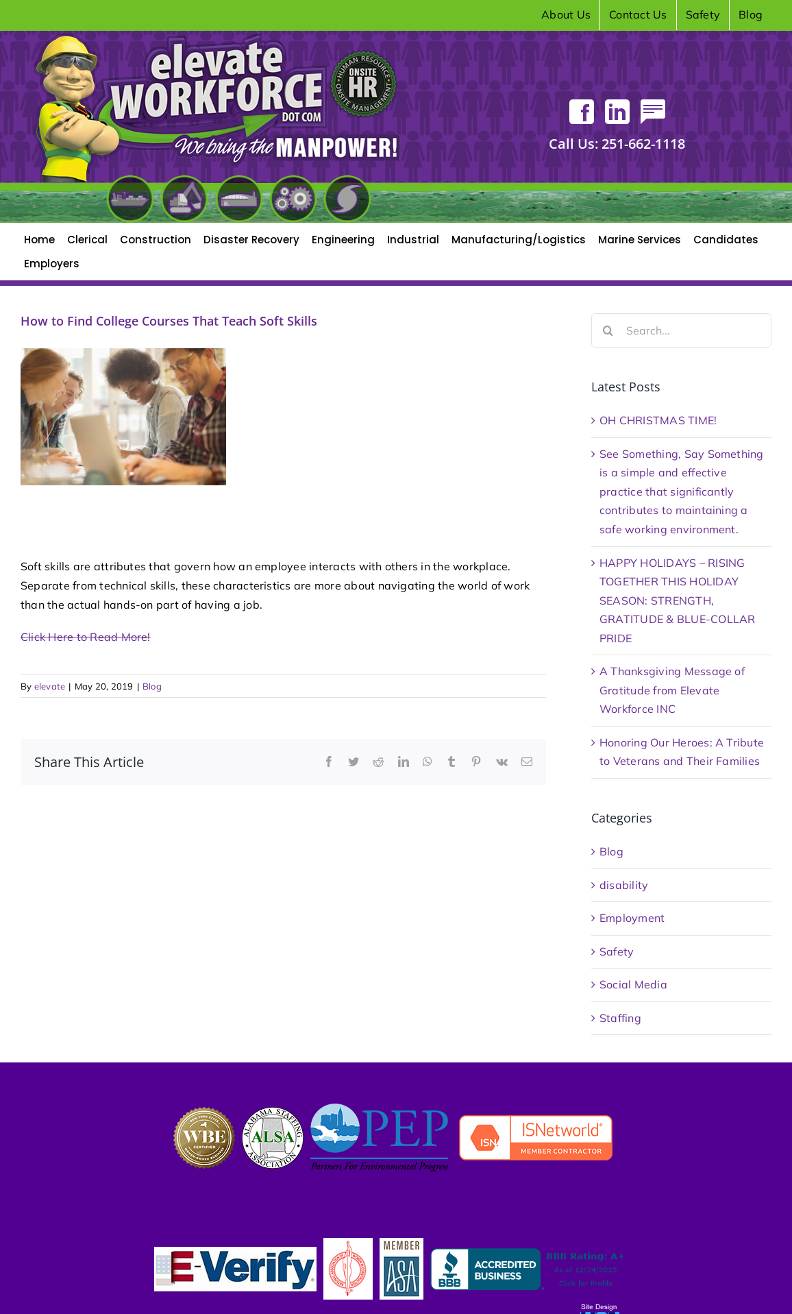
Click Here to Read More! (86, 637)
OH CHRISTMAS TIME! (658, 420)
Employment (632, 918)
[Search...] (681, 330)
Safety (616, 951)
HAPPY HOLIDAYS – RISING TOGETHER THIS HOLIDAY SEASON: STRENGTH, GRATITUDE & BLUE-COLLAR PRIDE (677, 600)
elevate (50, 686)
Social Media (633, 984)
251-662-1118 (617, 144)
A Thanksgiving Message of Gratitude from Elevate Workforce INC (672, 690)
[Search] (608, 330)
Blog (152, 686)
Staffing (620, 1018)
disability (623, 885)
